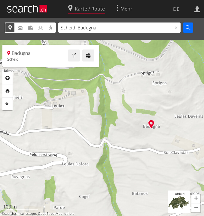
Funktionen (7, 104)
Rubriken (7, 78)
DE (176, 9)
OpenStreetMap (50, 214)
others (69, 214)
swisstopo (28, 214)
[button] (195, 198)
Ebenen (7, 91)
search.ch (11, 214)
